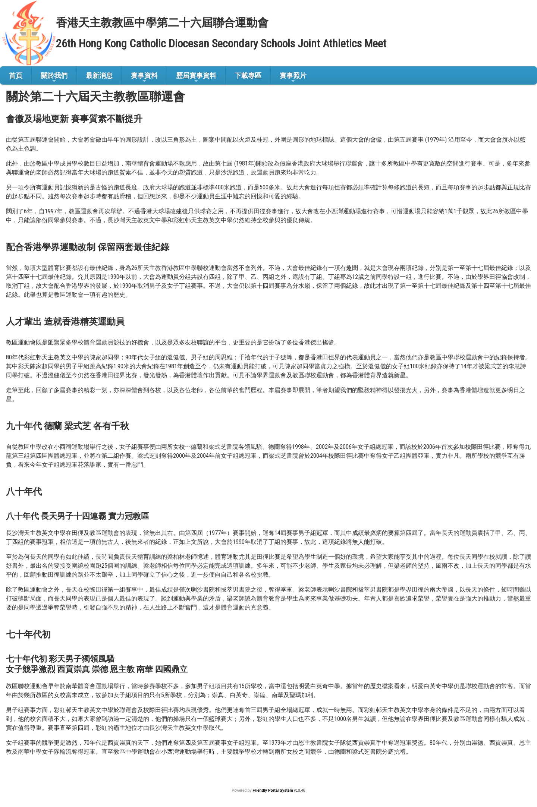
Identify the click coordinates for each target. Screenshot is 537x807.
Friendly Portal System (273, 790)
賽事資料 (144, 78)
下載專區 (248, 75)
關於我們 (54, 78)
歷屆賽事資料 (196, 78)
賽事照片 (293, 78)
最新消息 (99, 75)
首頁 (15, 75)
